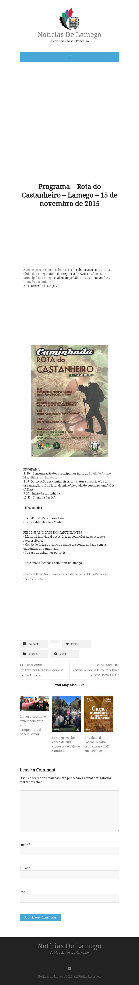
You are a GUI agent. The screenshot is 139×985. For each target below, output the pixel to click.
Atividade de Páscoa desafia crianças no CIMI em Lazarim (96, 744)
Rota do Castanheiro (38, 282)
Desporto (79, 574)
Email (25, 868)
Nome (25, 845)
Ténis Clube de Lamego (36, 579)
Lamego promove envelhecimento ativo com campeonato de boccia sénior (33, 725)
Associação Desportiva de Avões (48, 270)
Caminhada (66, 574)
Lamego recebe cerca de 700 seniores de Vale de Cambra (66, 744)
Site (22, 892)
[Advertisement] (55, 92)
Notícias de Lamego (69, 34)
